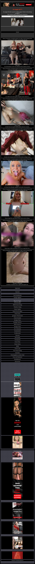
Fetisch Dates (17, 313)
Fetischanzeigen (17, 302)
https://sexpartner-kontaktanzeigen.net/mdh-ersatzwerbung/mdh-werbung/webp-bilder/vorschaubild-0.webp (17, 173)
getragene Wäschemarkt (17, 315)
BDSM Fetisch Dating (17, 304)
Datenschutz (17, 361)
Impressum (17, 288)
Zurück (17, 32)
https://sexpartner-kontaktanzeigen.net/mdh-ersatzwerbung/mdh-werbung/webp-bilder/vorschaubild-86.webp (17, 204)
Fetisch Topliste (17, 309)
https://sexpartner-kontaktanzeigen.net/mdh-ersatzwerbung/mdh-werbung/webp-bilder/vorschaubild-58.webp (17, 234)
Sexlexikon (17, 352)
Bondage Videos (17, 320)
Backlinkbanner (17, 359)
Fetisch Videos (17, 344)
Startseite (17, 292)
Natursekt (17, 335)
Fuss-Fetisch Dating (17, 350)
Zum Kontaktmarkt (17, 295)
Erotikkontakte (17, 333)
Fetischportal (17, 339)
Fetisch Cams (17, 348)
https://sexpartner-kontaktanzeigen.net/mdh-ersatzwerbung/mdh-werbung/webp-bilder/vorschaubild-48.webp (17, 52)
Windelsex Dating (17, 307)
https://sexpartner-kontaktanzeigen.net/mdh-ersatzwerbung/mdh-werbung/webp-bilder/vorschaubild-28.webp (17, 142)
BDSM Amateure (17, 324)
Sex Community (17, 328)
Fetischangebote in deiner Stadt (17, 355)
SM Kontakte (17, 337)
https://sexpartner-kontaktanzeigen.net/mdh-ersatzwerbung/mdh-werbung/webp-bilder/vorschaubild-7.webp (17, 82)
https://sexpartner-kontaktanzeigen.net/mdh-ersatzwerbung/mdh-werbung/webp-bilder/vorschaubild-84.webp (17, 112)
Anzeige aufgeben (17, 297)
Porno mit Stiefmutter (17, 357)
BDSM (17, 346)
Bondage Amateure (17, 322)
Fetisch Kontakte (17, 317)
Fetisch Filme (17, 341)
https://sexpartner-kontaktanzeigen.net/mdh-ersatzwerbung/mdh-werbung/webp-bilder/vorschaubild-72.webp (17, 267)
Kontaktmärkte (17, 331)
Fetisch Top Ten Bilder (17, 311)
